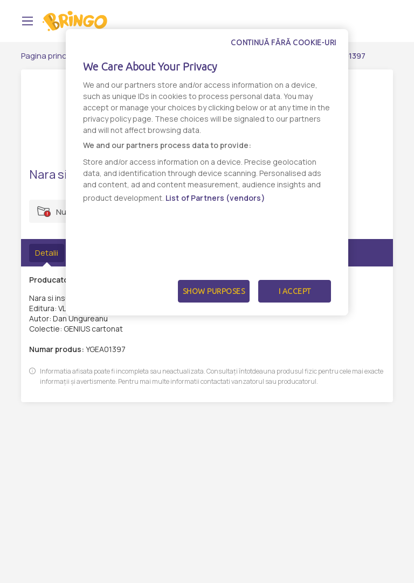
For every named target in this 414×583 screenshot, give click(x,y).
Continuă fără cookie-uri (283, 42)
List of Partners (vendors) (215, 198)
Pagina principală (52, 55)
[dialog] (207, 172)
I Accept (295, 291)
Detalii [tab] (46, 252)
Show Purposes (214, 291)
